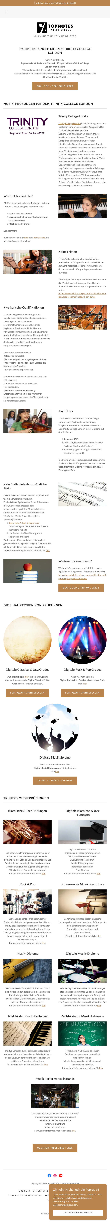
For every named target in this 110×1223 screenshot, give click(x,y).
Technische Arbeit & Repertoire (24, 522)
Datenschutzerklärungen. (65, 1204)
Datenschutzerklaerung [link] (25, 1195)
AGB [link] (47, 1195)
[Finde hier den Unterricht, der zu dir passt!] (55, 3)
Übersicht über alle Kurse (55, 1148)
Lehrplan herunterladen (27, 693)
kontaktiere (39, 237)
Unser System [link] (42, 1191)
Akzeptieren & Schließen (77, 1213)
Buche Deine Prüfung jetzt (55, 86)
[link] (55, 27)
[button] (6, 12)
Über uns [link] (25, 1191)
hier (26, 237)
